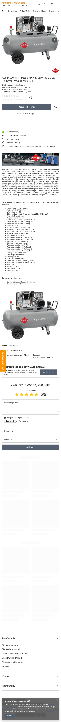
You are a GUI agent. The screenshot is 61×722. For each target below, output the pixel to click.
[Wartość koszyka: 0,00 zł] (52, 4)
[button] (6, 40)
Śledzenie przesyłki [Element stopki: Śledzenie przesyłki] (11, 649)
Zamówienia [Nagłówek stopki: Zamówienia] (8, 638)
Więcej (26, 355)
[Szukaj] (39, 4)
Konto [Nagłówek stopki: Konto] (5, 676)
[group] (30, 40)
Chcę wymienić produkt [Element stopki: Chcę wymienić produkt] (12, 662)
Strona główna (12, 11)
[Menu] (58, 4)
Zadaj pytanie (48, 372)
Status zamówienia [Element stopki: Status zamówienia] (10, 645)
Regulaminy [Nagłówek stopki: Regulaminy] (8, 685)
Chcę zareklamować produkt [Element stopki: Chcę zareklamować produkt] (15, 654)
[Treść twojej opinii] (30, 406)
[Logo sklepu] (18, 4)
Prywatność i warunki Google (45, 711)
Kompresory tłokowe (39, 11)
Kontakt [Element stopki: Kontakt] (5, 666)
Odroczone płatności (13, 146)
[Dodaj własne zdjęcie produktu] (21, 421)
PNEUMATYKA (25, 11)
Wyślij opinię (31, 447)
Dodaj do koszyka (26, 107)
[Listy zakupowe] (45, 4)
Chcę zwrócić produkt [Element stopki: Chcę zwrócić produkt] (12, 658)
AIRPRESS (13, 346)
